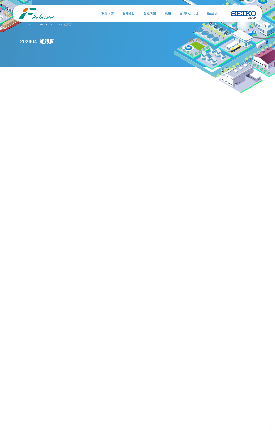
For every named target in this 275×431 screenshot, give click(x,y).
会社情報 (149, 13)
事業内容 (107, 13)
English (212, 13)
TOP (28, 24)
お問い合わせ (189, 13)
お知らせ (129, 13)
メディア (43, 24)
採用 (168, 13)
